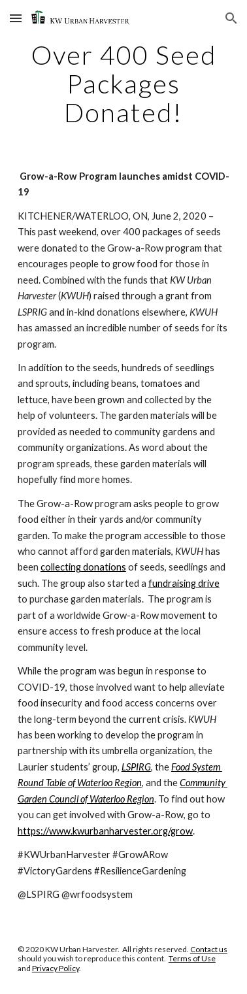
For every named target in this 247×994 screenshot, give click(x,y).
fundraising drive (184, 583)
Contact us (208, 949)
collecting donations (83, 566)
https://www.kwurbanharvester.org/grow (105, 831)
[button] (15, 18)
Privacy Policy (55, 968)
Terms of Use (192, 958)
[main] (123, 83)
